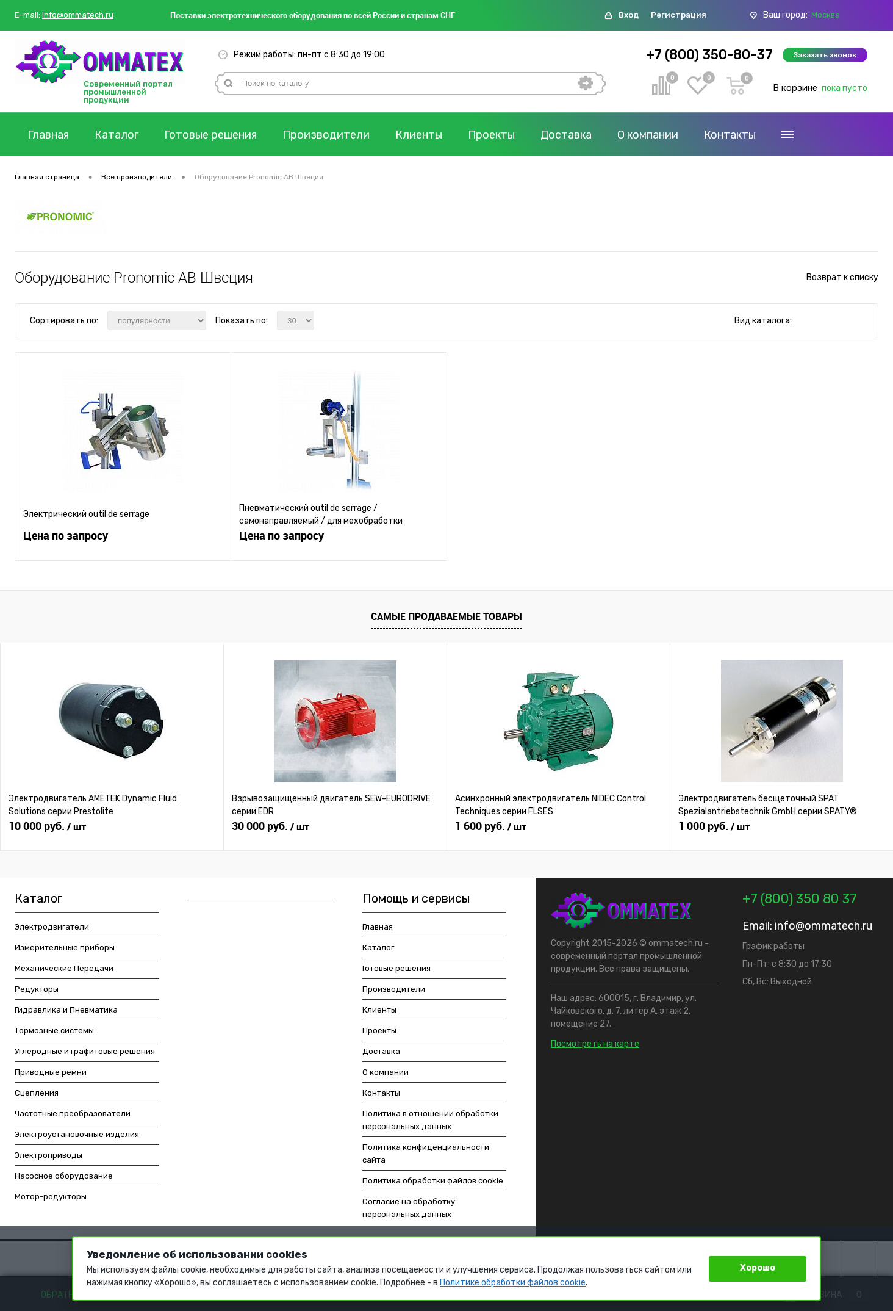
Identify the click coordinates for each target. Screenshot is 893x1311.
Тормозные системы (54, 1030)
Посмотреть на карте (595, 1044)
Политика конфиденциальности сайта (425, 1154)
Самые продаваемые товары (446, 616)
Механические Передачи (64, 968)
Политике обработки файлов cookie (513, 1282)
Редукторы (37, 989)
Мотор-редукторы (51, 1196)
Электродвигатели (52, 926)
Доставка (566, 135)
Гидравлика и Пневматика (66, 1009)
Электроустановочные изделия (77, 1134)
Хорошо (757, 1268)
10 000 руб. (47, 826)
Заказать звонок (825, 55)
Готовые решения (210, 135)
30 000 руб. (270, 826)
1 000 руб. (714, 826)
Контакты (730, 135)
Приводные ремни (51, 1072)
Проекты (491, 135)
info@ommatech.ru (77, 15)
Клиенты (418, 135)
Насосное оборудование (64, 1175)
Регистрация (678, 15)
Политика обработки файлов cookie (432, 1180)
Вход (629, 15)
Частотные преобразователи (73, 1113)
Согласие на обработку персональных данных (408, 1208)
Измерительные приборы (65, 947)
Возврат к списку (842, 277)
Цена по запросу (65, 535)
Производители (326, 135)
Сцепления (37, 1092)
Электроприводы (48, 1155)
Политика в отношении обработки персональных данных (430, 1120)
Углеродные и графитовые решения (85, 1051)
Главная (48, 135)
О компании (647, 135)
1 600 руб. (490, 826)
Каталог (116, 135)
